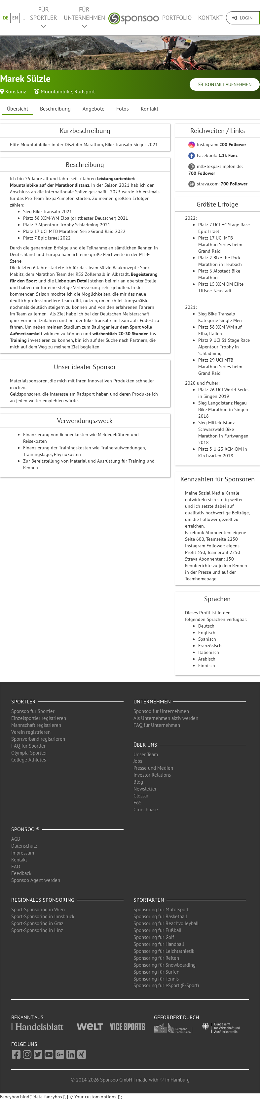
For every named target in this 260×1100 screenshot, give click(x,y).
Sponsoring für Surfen (156, 972)
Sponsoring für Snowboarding (164, 965)
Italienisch (208, 652)
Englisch (206, 632)
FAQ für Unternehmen (156, 725)
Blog (138, 782)
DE (6, 18)
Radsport (84, 91)
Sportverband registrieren (38, 739)
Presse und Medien (153, 768)
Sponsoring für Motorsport (161, 909)
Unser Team (145, 754)
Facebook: (213, 155)
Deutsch (206, 626)
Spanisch (207, 639)
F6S (137, 802)
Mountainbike (56, 91)
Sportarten (148, 899)
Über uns (145, 744)
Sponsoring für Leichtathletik (163, 951)
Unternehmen (152, 701)
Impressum (22, 853)
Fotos (122, 108)
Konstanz (15, 91)
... (23, 18)
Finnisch (206, 665)
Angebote (93, 108)
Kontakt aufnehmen (224, 84)
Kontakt (210, 17)
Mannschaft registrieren (36, 725)
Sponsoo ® (25, 829)
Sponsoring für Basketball (160, 916)
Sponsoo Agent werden (35, 880)
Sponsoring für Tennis (156, 979)
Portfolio (177, 17)
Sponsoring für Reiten (156, 958)
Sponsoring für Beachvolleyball (166, 923)
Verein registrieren (31, 732)
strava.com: (217, 184)
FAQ (15, 866)
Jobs (137, 761)
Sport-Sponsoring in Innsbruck (42, 916)
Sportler (23, 701)
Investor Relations (152, 775)
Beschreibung (55, 108)
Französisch (210, 646)
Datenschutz (24, 846)
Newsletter (145, 789)
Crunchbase (145, 809)
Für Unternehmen (84, 17)
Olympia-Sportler (29, 753)
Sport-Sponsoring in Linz (37, 930)
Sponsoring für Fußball (157, 930)
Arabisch (206, 659)
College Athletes (28, 760)
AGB (15, 839)
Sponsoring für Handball (158, 944)
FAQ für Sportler (28, 746)
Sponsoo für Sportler (33, 711)
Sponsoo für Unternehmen (161, 711)
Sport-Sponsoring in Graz (37, 923)
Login (242, 18)
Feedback (21, 873)
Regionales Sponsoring (42, 899)
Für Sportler (43, 17)
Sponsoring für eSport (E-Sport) (166, 985)
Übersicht (17, 108)
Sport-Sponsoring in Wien (38, 909)
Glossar (140, 796)
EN (15, 18)
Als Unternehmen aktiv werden (165, 718)
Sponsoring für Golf (153, 937)
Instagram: (217, 144)
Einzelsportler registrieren (38, 718)
